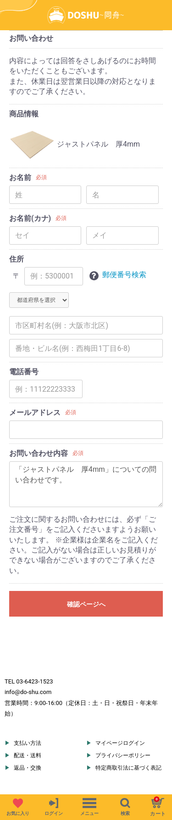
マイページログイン (120, 743)
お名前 (20, 177)
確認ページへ (86, 604)
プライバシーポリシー (122, 755)
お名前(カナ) (30, 218)
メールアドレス (35, 412)
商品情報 (24, 113)
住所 (16, 259)
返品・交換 (27, 768)
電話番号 (24, 371)
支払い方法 (27, 743)
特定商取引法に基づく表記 (128, 768)
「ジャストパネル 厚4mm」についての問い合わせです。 (86, 484)
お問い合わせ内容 (38, 453)
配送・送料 (27, 755)
